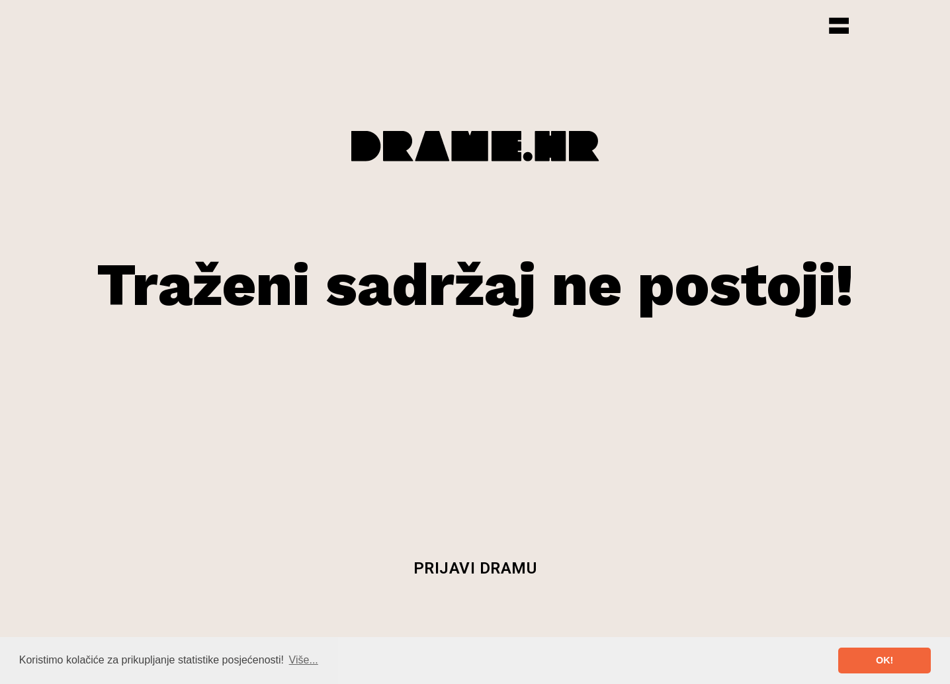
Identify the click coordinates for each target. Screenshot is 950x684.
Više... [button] (303, 659)
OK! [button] (884, 660)
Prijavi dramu (475, 568)
